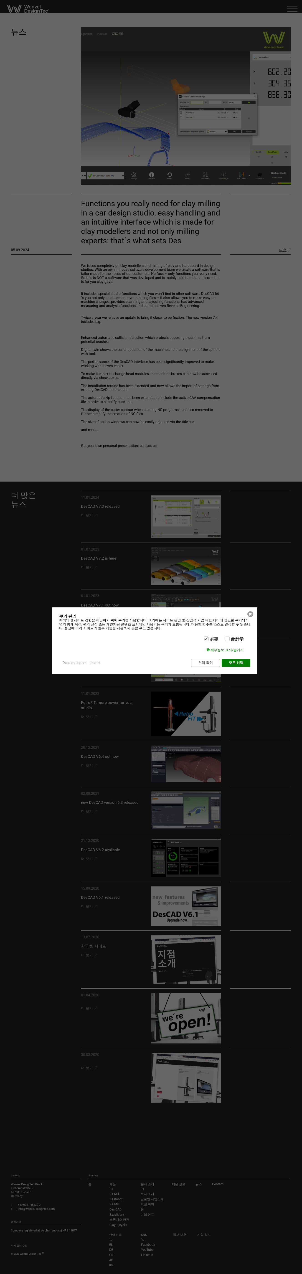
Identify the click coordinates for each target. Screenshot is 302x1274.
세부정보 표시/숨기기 (227, 650)
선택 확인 (205, 663)
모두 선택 (236, 663)
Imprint (95, 663)
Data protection (74, 663)
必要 (214, 639)
